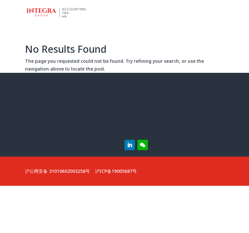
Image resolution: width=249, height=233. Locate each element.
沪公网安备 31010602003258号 (57, 171)
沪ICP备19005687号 (116, 171)
